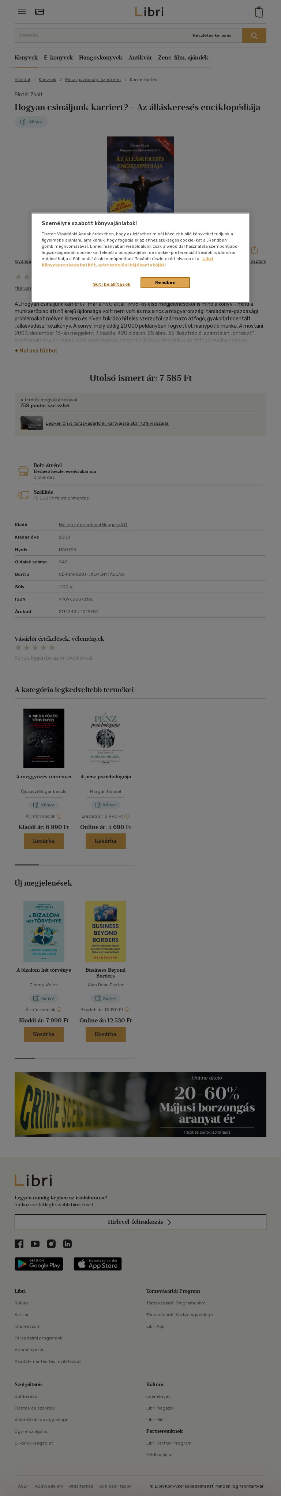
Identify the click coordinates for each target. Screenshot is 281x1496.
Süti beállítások (112, 284)
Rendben (165, 282)
